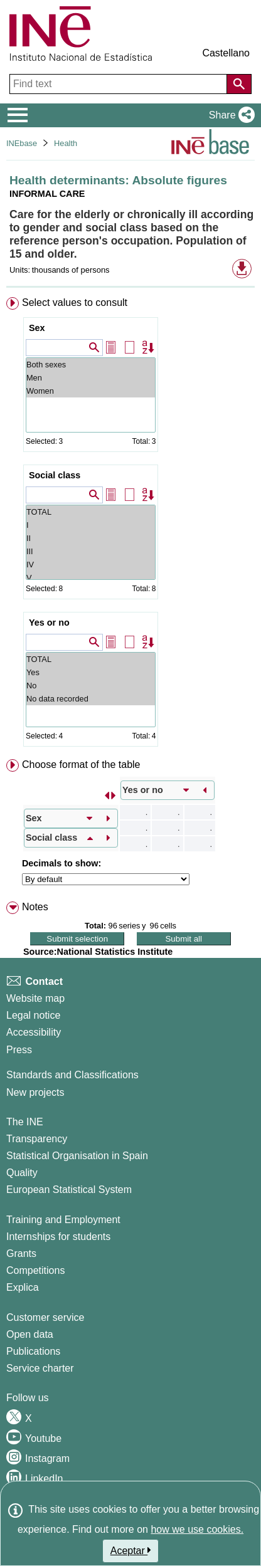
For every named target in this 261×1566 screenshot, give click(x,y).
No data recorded (90, 698)
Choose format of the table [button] (81, 764)
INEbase (21, 143)
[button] (229, 115)
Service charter (40, 1368)
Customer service (45, 1317)
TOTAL (90, 511)
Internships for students (58, 1236)
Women (90, 390)
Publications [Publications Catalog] (33, 1351)
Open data (29, 1334)
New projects (35, 1092)
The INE (24, 1122)
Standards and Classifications (72, 1074)
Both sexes (90, 364)
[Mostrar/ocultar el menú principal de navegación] (17, 115)
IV (90, 564)
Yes (90, 672)
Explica (22, 1287)
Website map (35, 998)
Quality (22, 1172)
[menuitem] (130, 524)
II (90, 538)
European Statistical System (69, 1189)
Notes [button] (35, 906)
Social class (54, 475)
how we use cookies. (197, 1529)
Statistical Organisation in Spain (77, 1155)
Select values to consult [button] (74, 302)
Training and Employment (63, 1219)
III (90, 551)
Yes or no (49, 622)
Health (65, 143)
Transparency (36, 1138)
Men (90, 377)
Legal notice (33, 1015)
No (90, 685)
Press (19, 1049)
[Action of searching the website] (239, 84)
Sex (37, 328)
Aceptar (130, 1550)
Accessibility (33, 1032)
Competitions (35, 1270)
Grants (21, 1253)
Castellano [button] (226, 53)
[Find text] (119, 84)
